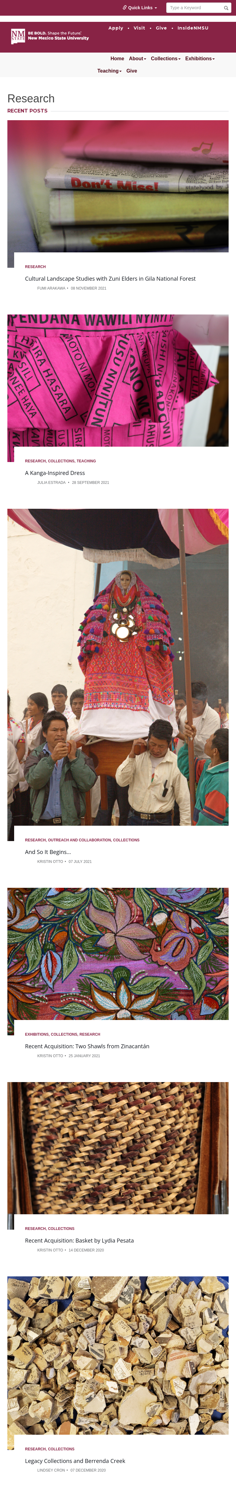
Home (117, 58)
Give (161, 28)
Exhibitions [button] (200, 58)
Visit (139, 28)
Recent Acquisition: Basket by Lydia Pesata (79, 1240)
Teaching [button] (109, 70)
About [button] (137, 58)
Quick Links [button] (140, 7)
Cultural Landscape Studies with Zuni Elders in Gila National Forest (110, 278)
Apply (115, 28)
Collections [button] (165, 58)
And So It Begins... (48, 852)
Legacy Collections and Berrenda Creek (75, 1460)
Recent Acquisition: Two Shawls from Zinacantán (87, 1046)
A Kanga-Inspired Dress (55, 472)
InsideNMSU (193, 28)
